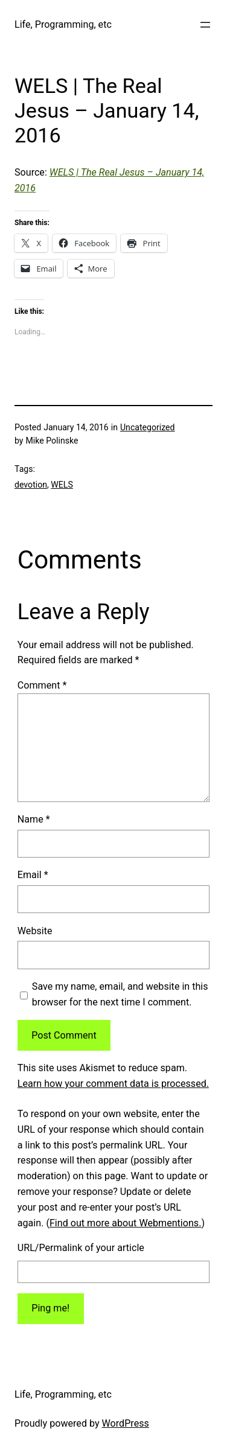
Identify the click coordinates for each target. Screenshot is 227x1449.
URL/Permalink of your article (81, 1247)
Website (35, 931)
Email (33, 875)
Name (34, 819)
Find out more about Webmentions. (125, 1223)
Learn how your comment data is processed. (113, 1083)
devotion (30, 484)
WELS (62, 484)
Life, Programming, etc (63, 24)
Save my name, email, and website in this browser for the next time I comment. (120, 994)
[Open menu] (205, 25)
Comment (42, 685)
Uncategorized (147, 427)
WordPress (125, 1423)
